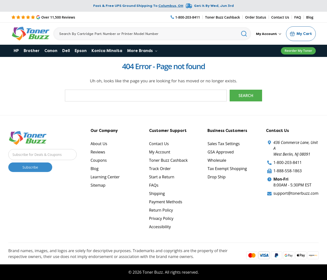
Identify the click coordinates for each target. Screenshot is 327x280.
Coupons (99, 160)
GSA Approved (220, 152)
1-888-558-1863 (287, 170)
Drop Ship (216, 177)
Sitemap (98, 185)
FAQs (153, 185)
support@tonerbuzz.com (295, 193)
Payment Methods (165, 202)
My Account (268, 34)
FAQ (297, 17)
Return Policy (161, 210)
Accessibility (160, 226)
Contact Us (280, 17)
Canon (50, 50)
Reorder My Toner (298, 50)
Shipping (157, 193)
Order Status (255, 17)
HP (16, 50)
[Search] (152, 33)
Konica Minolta (107, 50)
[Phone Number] (185, 17)
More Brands (142, 50)
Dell (66, 50)
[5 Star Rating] (43, 17)
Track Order (160, 168)
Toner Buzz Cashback (222, 17)
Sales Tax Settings (223, 143)
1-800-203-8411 (287, 162)
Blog (309, 17)
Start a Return (161, 177)
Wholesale (216, 160)
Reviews (98, 152)
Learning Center (105, 177)
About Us (99, 143)
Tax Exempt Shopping (227, 168)
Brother (32, 50)
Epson (81, 50)
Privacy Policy (161, 218)
